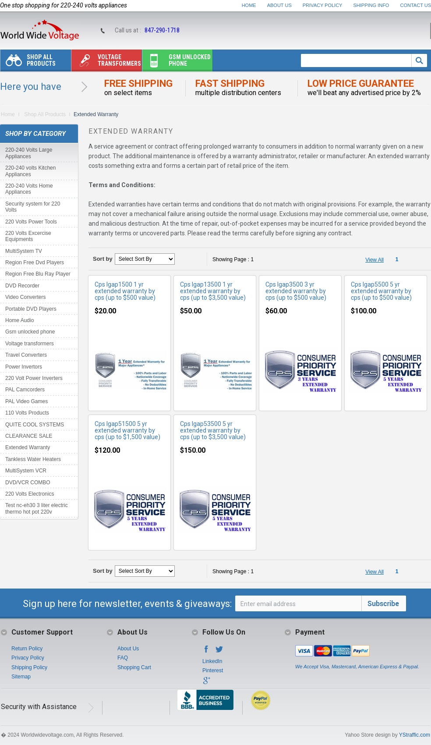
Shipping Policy (29, 667)
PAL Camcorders (25, 390)
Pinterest (212, 670)
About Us (279, 5)
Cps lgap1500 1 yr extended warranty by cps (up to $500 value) (125, 291)
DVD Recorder (22, 286)
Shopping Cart (134, 667)
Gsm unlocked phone (176, 62)
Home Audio (19, 320)
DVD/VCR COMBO (27, 482)
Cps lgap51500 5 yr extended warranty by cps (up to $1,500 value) (127, 430)
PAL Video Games (26, 401)
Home (249, 5)
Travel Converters (26, 355)
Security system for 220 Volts (32, 207)
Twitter (219, 651)
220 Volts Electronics (29, 494)
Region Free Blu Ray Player (38, 274)
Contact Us (415, 5)
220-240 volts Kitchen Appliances (30, 171)
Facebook (206, 651)
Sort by (103, 258)
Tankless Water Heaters (33, 459)
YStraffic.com (414, 735)
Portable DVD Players (31, 309)
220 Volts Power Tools (31, 222)
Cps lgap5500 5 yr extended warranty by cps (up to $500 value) (381, 291)
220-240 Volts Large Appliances (28, 153)
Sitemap (21, 677)
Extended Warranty (27, 447)
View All (374, 260)
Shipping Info (371, 5)
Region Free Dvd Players (34, 262)
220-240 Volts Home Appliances (29, 189)
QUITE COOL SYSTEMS (34, 425)
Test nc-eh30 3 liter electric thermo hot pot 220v (36, 508)
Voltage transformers (106, 62)
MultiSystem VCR (25, 471)
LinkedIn (212, 661)
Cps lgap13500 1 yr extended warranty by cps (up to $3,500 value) (213, 291)
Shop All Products (28, 62)
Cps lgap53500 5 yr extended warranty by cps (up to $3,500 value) (213, 430)
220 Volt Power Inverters (34, 378)
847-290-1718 (162, 30)
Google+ (206, 683)
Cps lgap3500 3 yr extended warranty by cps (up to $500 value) (295, 291)
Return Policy (26, 649)
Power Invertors (23, 367)
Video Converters (25, 297)
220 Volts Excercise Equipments (28, 236)
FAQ (122, 658)
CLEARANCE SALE (28, 436)
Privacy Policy (323, 5)
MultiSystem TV (23, 251)
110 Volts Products (27, 413)
